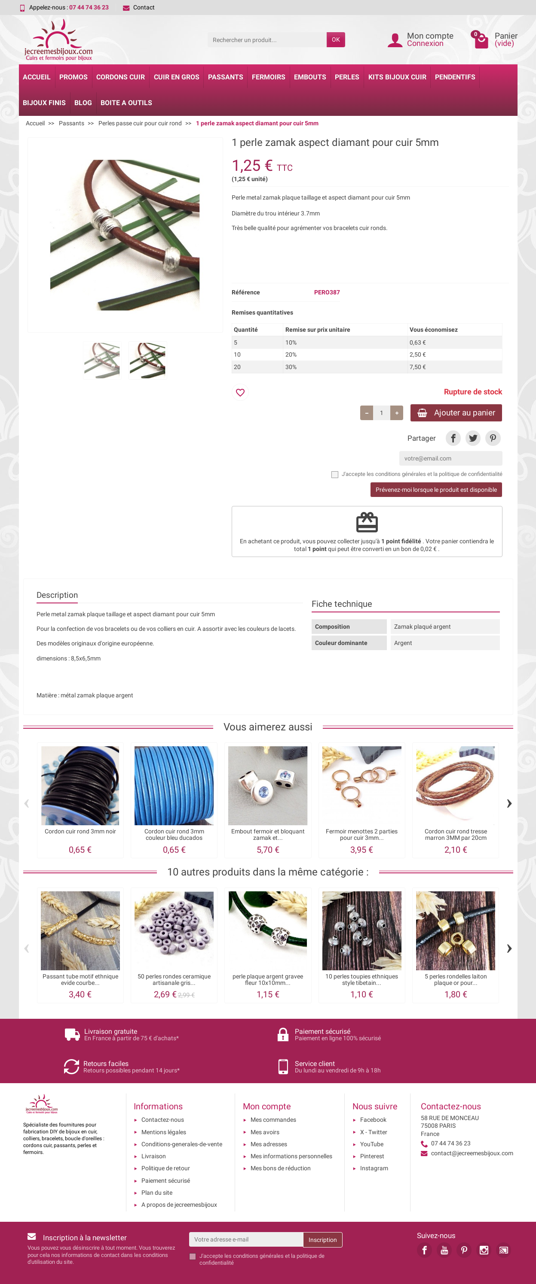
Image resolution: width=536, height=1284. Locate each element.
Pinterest (372, 1133)
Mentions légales (163, 1108)
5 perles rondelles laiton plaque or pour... (456, 980)
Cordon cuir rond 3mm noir (80, 832)
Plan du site (156, 1169)
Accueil (37, 77)
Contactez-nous (162, 1096)
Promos (73, 77)
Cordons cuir (120, 77)
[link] (453, 438)
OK (336, 39)
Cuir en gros (176, 77)
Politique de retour (165, 1145)
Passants (225, 77)
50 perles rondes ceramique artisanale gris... (174, 980)
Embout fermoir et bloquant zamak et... (268, 835)
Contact (139, 7)
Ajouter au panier (456, 413)
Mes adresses (269, 1120)
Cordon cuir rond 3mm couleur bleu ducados (174, 835)
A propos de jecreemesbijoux (179, 1181)
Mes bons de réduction (281, 1145)
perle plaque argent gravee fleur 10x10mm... (268, 980)
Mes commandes (273, 1096)
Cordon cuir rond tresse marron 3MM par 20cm (456, 835)
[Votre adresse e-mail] (246, 1216)
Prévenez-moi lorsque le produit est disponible (436, 489)
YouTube (371, 1120)
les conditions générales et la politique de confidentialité (434, 474)
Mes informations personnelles (291, 1133)
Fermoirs (268, 77)
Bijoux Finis (44, 103)
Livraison (153, 1133)
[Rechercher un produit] (267, 39)
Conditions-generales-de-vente (181, 1120)
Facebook (373, 1096)
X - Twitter (373, 1108)
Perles (347, 77)
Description (57, 595)
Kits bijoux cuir (397, 77)
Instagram (374, 1145)
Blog (83, 103)
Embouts (310, 77)
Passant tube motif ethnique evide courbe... (80, 980)
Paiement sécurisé (165, 1157)
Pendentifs (455, 77)
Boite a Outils (126, 103)
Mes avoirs (265, 1108)
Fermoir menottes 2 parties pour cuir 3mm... (362, 835)
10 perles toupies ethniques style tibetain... (361, 980)
